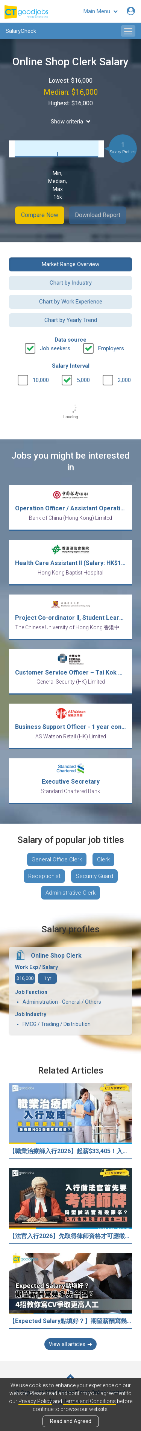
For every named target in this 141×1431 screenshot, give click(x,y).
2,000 (124, 380)
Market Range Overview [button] (70, 264)
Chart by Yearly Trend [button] (70, 320)
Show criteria (71, 121)
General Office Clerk (57, 859)
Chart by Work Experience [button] (70, 301)
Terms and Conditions (89, 1401)
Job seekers (55, 348)
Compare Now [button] (39, 215)
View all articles (70, 1344)
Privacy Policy (35, 1401)
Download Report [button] (97, 215)
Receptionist (44, 876)
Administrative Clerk (70, 892)
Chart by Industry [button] (71, 282)
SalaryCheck (21, 31)
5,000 (83, 380)
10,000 (41, 380)
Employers (111, 348)
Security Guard (94, 876)
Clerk (103, 859)
